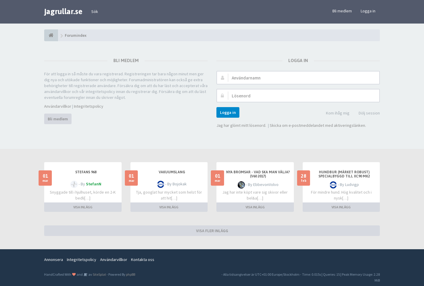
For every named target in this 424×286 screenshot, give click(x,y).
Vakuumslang (172, 172)
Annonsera (53, 259)
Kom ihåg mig (334, 113)
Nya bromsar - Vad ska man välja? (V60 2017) (258, 174)
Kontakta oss (142, 259)
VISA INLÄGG (82, 207)
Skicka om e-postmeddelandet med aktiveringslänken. (318, 125)
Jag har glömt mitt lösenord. (241, 125)
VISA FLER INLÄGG (212, 230)
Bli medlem (342, 11)
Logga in (368, 11)
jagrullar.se (63, 11)
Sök (94, 11)
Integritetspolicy (88, 106)
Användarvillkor (57, 106)
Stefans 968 (85, 172)
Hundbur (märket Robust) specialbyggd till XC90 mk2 (344, 174)
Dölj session (366, 113)
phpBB (130, 274)
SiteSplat (99, 274)
